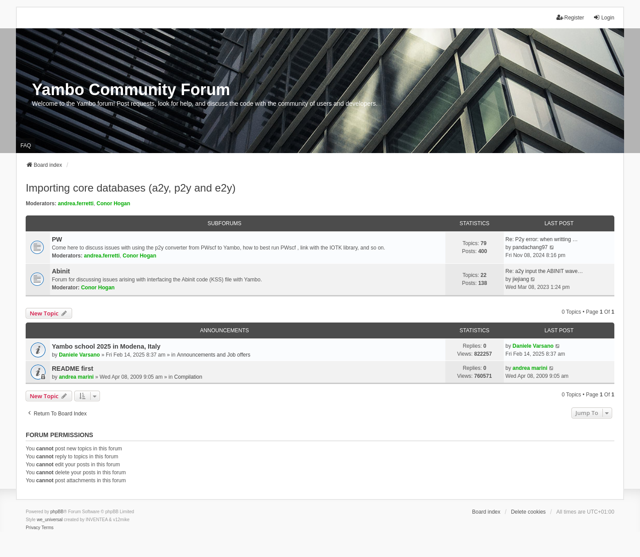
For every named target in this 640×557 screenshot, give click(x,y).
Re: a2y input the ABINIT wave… (544, 271)
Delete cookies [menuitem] (528, 512)
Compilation (188, 377)
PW (57, 239)
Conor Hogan (113, 203)
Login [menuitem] (603, 17)
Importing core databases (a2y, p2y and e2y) (131, 188)
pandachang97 (530, 247)
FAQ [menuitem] (25, 145)
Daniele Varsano (79, 355)
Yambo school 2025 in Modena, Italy (106, 346)
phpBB (57, 511)
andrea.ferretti (76, 203)
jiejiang (521, 279)
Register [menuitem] (570, 17)
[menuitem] (33, 528)
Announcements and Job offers (213, 355)
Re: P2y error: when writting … (542, 239)
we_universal (49, 519)
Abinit (61, 271)
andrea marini (76, 377)
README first (72, 368)
